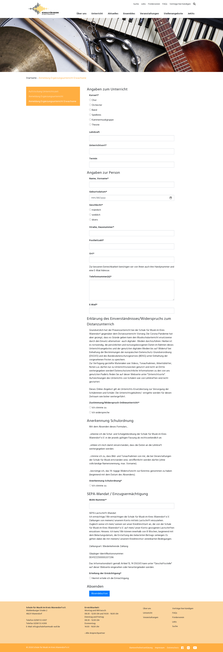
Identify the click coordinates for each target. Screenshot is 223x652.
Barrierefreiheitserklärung (141, 648)
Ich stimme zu (97, 408)
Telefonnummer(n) (100, 277)
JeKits (191, 14)
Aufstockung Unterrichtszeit (43, 92)
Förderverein (154, 4)
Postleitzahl (96, 240)
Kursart (94, 95)
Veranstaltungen (149, 14)
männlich (95, 210)
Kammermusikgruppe (101, 120)
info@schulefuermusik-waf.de (46, 626)
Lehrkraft (94, 132)
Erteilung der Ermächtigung (105, 573)
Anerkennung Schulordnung (105, 481)
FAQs (164, 4)
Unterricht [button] (97, 14)
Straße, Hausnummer (101, 227)
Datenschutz (173, 648)
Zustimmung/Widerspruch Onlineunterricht (114, 403)
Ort (91, 254)
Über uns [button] (81, 14)
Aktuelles (113, 14)
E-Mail (93, 305)
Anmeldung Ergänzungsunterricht (46, 97)
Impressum (160, 648)
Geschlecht (96, 205)
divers (93, 220)
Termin (93, 159)
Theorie (94, 125)
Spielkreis (95, 115)
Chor (93, 100)
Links (143, 4)
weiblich (94, 215)
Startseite (31, 78)
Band (93, 110)
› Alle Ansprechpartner (95, 633)
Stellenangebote (173, 14)
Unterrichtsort (98, 145)
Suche (136, 4)
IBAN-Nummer (98, 500)
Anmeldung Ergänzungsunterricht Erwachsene (52, 101)
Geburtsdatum (98, 192)
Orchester (95, 105)
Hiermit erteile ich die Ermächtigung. (109, 578)
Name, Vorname (99, 178)
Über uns (147, 608)
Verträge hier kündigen (180, 4)
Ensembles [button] (129, 14)
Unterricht (147, 613)
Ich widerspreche (99, 412)
